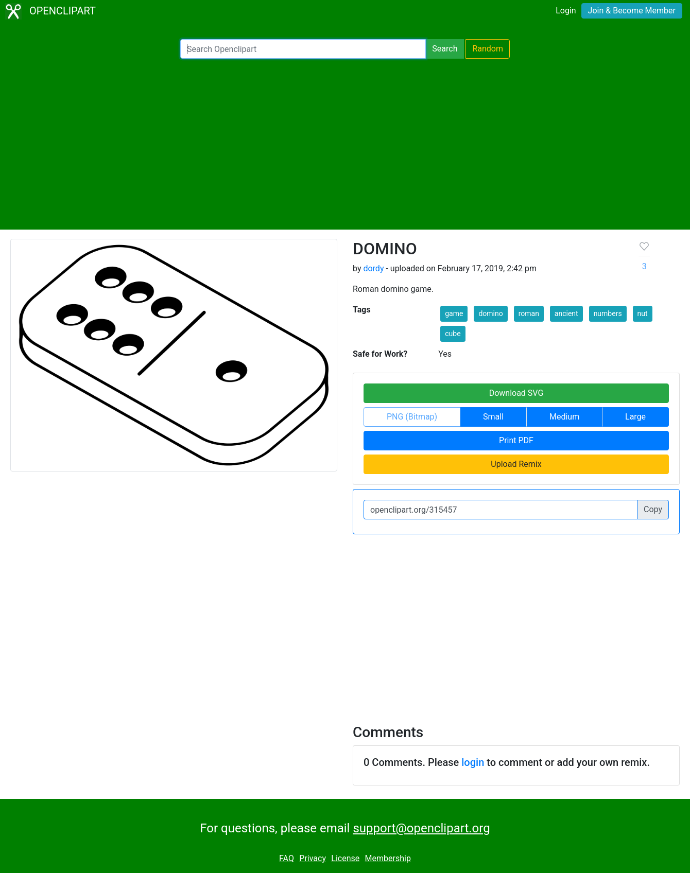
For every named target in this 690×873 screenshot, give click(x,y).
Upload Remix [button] (516, 464)
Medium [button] (564, 417)
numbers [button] (608, 313)
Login (566, 10)
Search (444, 49)
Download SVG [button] (516, 393)
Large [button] (635, 417)
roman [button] (529, 313)
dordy (373, 268)
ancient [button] (566, 313)
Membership (388, 858)
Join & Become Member (632, 10)
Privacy (312, 858)
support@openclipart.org (421, 828)
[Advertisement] (345, 144)
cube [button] (452, 333)
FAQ (286, 858)
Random (487, 49)
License (345, 858)
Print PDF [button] (516, 440)
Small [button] (493, 417)
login (472, 762)
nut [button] (642, 313)
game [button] (454, 313)
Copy (653, 509)
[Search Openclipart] (303, 49)
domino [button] (490, 313)
